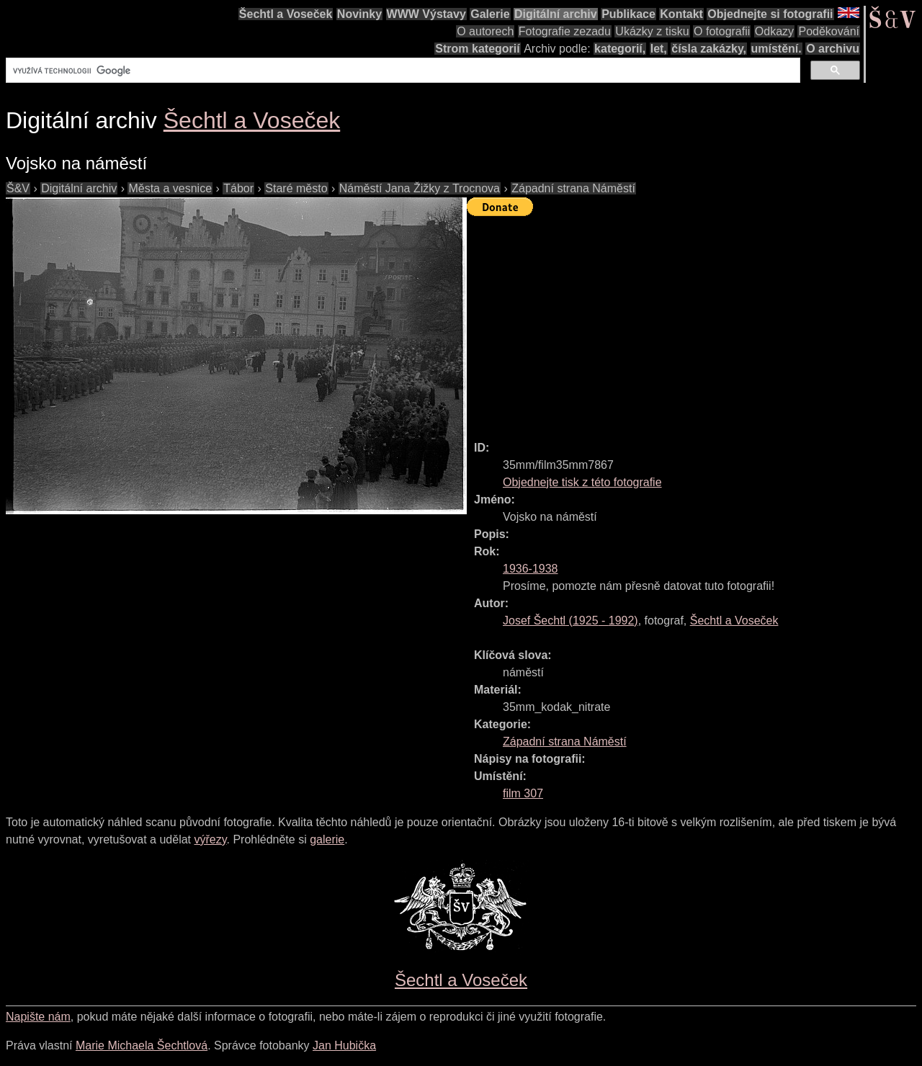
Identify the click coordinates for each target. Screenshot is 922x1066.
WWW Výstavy (426, 14)
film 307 (523, 793)
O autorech (485, 31)
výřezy (210, 839)
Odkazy (774, 31)
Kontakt (681, 14)
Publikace (628, 14)
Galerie (489, 14)
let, (658, 48)
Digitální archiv (555, 14)
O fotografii (722, 31)
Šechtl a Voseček (286, 14)
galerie (327, 839)
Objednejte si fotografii (770, 14)
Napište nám (38, 1017)
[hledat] (401, 70)
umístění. (776, 48)
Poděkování (828, 31)
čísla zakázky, (708, 48)
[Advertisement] (694, 322)
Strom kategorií (477, 48)
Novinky (359, 14)
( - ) (570, 620)
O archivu (832, 48)
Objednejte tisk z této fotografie (582, 482)
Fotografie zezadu (565, 31)
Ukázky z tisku (652, 31)
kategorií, (619, 48)
